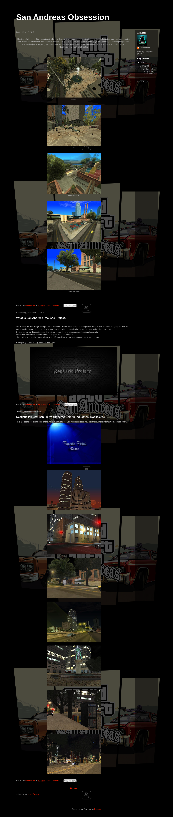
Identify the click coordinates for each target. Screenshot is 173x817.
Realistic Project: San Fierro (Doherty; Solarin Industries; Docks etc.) (60, 417)
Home (73, 788)
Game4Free (145, 48)
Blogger (97, 809)
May (144, 66)
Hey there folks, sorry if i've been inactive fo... (148, 72)
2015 (142, 81)
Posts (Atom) (33, 794)
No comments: (53, 305)
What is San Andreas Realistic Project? (41, 317)
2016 (142, 63)
